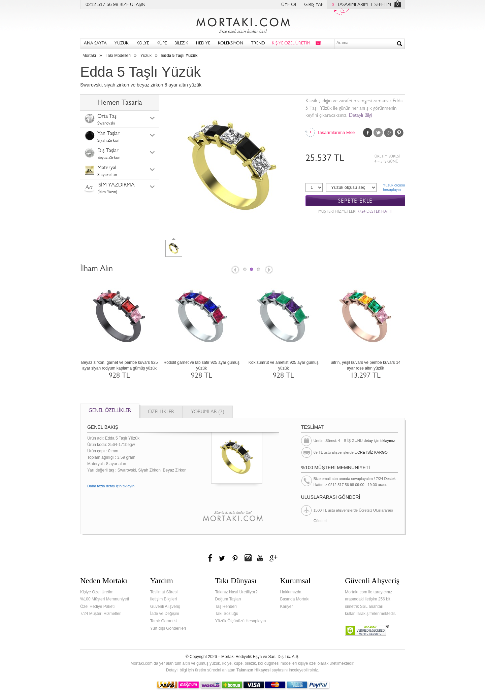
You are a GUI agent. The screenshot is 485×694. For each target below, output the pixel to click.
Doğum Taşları (228, 599)
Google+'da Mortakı (274, 558)
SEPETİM (383, 5)
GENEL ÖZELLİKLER (110, 411)
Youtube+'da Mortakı (260, 558)
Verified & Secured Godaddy (367, 630)
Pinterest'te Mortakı (234, 558)
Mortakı (89, 55)
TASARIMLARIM (348, 5)
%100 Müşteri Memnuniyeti (104, 599)
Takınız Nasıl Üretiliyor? (236, 592)
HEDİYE (203, 43)
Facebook (368, 132)
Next (269, 270)
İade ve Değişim (164, 613)
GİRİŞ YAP (313, 5)
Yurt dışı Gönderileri (168, 628)
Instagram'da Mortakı (248, 558)
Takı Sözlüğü (226, 613)
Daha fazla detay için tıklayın (110, 486)
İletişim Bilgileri (163, 599)
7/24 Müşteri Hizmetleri (101, 613)
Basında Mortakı (294, 599)
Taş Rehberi (226, 606)
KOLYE (142, 43)
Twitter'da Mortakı (222, 558)
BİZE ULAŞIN (133, 5)
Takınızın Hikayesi (253, 670)
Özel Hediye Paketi (97, 606)
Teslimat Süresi (163, 592)
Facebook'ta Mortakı (210, 558)
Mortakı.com (242, 24)
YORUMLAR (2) (207, 412)
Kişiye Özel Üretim (97, 592)
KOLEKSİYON (230, 43)
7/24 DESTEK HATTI (374, 212)
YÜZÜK (122, 43)
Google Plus (388, 132)
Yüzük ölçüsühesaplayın (394, 187)
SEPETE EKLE (355, 201)
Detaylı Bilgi (360, 115)
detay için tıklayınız (379, 441)
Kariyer (286, 606)
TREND (258, 43)
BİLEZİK (181, 43)
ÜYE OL (289, 5)
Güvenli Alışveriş (165, 606)
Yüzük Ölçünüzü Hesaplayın (240, 621)
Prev (234, 270)
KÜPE (162, 43)
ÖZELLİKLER (161, 412)
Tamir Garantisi (163, 621)
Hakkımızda (290, 592)
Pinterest (399, 132)
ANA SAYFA (95, 43)
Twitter (378, 132)
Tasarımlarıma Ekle (335, 132)
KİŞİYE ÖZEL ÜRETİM (291, 43)
